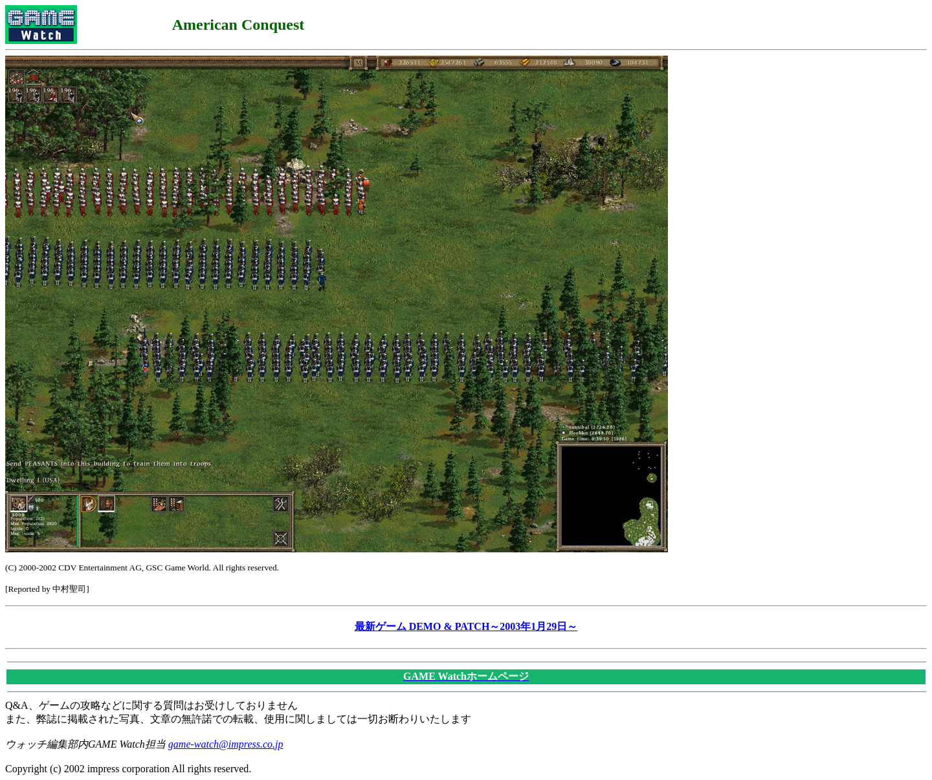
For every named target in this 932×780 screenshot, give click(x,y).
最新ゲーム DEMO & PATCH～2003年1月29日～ (466, 626)
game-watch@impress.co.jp (225, 744)
